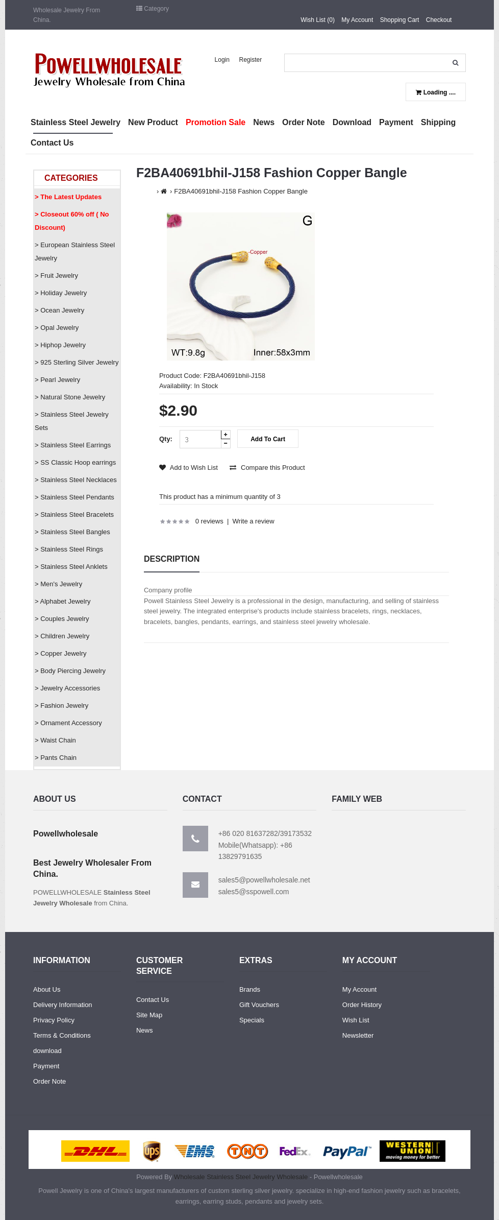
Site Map (149, 1015)
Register (250, 59)
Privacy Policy (53, 1020)
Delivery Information (62, 1005)
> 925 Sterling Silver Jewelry (76, 362)
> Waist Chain (55, 740)
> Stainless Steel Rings (69, 549)
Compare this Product (267, 467)
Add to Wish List (188, 467)
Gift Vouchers (259, 1005)
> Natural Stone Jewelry (70, 397)
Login (222, 59)
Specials (251, 1020)
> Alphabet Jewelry (62, 601)
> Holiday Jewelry (61, 293)
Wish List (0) (318, 19)
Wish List (355, 1020)
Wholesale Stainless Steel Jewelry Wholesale (241, 1177)
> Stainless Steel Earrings (73, 445)
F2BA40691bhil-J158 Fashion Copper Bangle (241, 191)
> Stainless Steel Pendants (74, 497)
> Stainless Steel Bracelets (74, 514)
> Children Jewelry (62, 636)
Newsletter (357, 1035)
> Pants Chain (56, 757)
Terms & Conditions (62, 1035)
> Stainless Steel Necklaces (76, 480)
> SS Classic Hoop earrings (75, 462)
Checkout (439, 19)
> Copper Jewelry (61, 653)
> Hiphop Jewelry (60, 345)
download (47, 1051)
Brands (249, 989)
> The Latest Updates (68, 197)
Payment (46, 1066)
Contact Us (152, 999)
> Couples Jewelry (62, 619)
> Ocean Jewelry (59, 310)
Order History (362, 1005)
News (144, 1030)
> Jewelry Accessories (67, 688)
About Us (46, 989)
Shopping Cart (399, 19)
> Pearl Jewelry (57, 380)
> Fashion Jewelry (61, 705)
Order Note (49, 1081)
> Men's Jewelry (58, 584)
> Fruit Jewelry (56, 275)
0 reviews (209, 521)
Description (171, 559)
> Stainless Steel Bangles (72, 532)
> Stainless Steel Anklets (71, 566)
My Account (357, 19)
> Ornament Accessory (68, 723)
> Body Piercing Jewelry (70, 671)
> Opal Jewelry (57, 327)
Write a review (254, 521)
